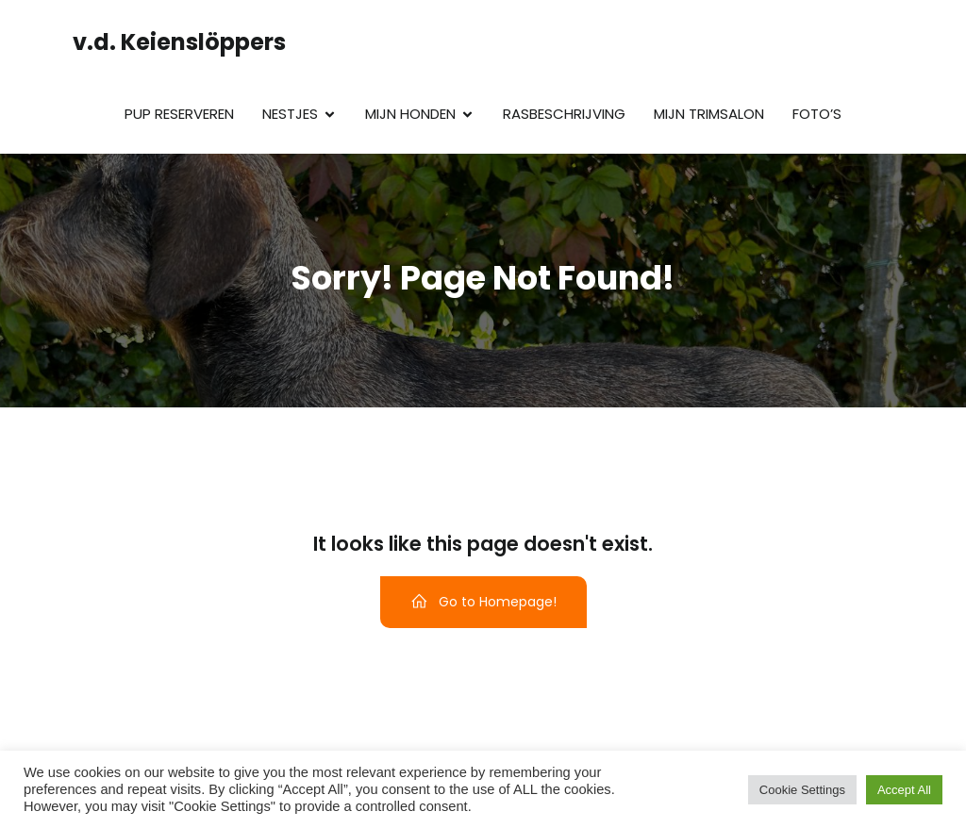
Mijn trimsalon (709, 114)
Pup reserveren (179, 114)
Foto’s (816, 114)
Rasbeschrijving (564, 114)
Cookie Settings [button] (802, 790)
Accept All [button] (904, 790)
